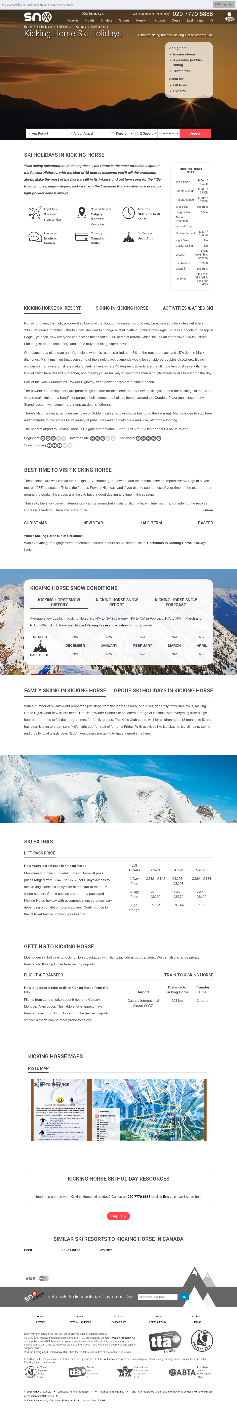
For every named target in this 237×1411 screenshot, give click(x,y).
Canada (81, 26)
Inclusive (159, 20)
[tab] (52, 308)
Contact (118, 1316)
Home (28, 26)
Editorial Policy (157, 1321)
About (79, 1316)
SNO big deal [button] (223, 4)
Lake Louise (71, 1250)
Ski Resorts (64, 26)
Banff (28, 1250)
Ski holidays (93, 13)
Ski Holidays (44, 26)
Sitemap (196, 1321)
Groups (124, 20)
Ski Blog (196, 1316)
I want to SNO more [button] (60, 4)
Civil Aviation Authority (118, 1337)
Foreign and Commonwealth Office (54, 1352)
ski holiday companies (115, 1359)
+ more (207, 510)
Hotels (89, 20)
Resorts (72, 20)
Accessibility (119, 1321)
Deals (176, 20)
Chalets (106, 20)
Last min (195, 20)
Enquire (169, 1197)
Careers (157, 1316)
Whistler (106, 1250)
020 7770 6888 (139, 1197)
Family (141, 20)
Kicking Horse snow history (107, 625)
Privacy (40, 1321)
